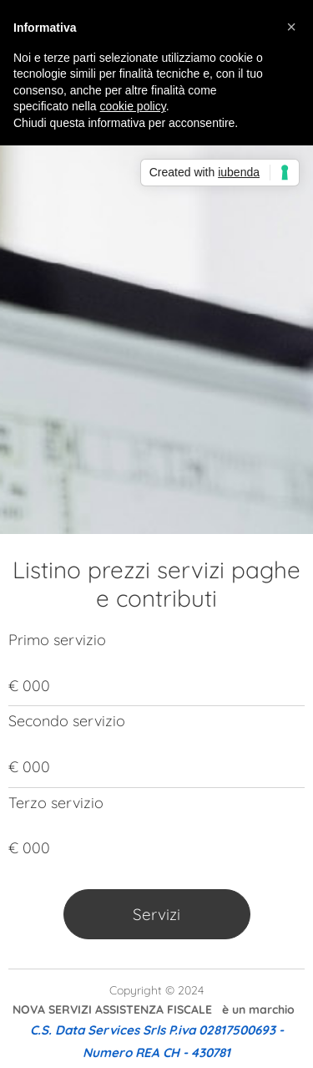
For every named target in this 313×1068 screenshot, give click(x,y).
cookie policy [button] (133, 106)
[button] (291, 26)
